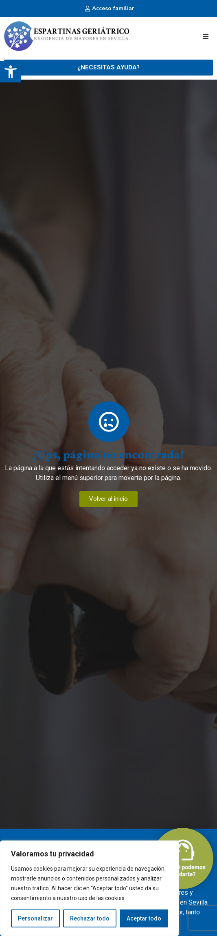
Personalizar (35, 918)
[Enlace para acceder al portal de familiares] (108, 8)
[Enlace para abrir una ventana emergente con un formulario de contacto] (108, 68)
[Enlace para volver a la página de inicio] (66, 36)
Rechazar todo (90, 918)
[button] (10, 71)
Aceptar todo (144, 918)
